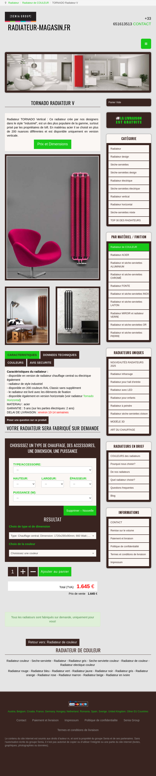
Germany (50, 711)
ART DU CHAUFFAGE (122, 429)
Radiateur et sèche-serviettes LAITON (126, 303)
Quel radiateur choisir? (122, 479)
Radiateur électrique (121, 180)
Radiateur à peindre (121, 405)
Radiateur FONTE (120, 286)
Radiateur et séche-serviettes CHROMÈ (126, 276)
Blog (112, 495)
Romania (85, 711)
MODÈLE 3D (117, 421)
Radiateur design (119, 156)
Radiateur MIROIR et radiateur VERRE (127, 315)
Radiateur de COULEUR (35, 2)
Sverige (103, 711)
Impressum (116, 562)
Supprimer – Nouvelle (80, 510)
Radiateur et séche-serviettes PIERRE (126, 334)
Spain (94, 711)
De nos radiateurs (120, 472)
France (40, 711)
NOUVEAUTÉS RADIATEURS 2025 (126, 364)
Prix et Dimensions (52, 144)
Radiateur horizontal (121, 204)
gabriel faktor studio (135, 756)
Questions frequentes (122, 487)
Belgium (21, 711)
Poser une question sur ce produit (27, 420)
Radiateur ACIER (119, 255)
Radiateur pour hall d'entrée (125, 382)
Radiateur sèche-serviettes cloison (129, 413)
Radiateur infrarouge (121, 374)
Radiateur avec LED (121, 390)
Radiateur (13, 2)
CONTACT (116, 522)
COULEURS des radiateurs (125, 456)
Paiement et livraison (121, 538)
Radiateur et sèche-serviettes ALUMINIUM (126, 265)
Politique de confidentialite (101, 720)
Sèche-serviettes (119, 164)
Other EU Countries (137, 711)
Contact (21, 720)
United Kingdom (117, 711)
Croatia (31, 711)
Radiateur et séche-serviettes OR (128, 324)
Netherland (73, 711)
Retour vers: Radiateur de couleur (52, 642)
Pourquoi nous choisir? (122, 464)
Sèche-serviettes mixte (122, 212)
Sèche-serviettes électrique (125, 188)
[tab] (22, 355)
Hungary (60, 711)
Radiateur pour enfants (122, 397)
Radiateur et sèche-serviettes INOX (129, 293)
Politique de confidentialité (124, 546)
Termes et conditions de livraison (128, 554)
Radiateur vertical (119, 196)
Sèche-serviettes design (123, 172)
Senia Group (132, 720)
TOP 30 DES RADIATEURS (125, 220)
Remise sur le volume (122, 530)
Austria (11, 711)
